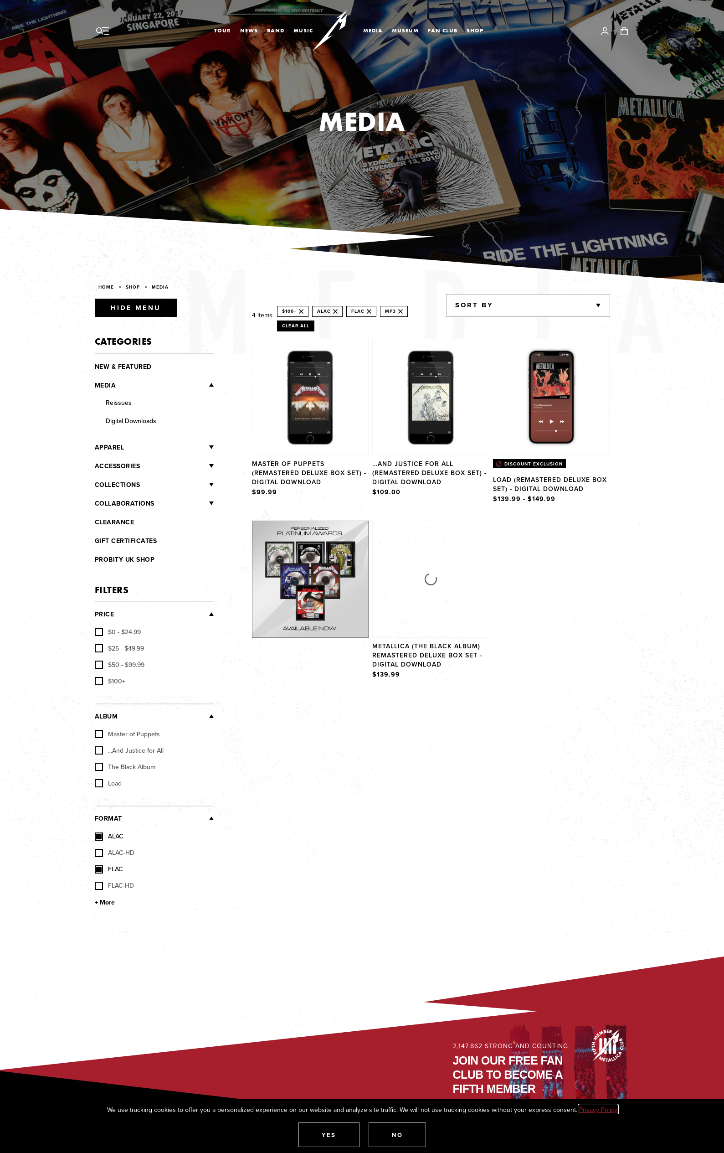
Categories (123, 341)
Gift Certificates (126, 540)
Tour (222, 30)
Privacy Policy (598, 1109)
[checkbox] (118, 631)
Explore (320, 530)
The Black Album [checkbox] (125, 766)
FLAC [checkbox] (109, 869)
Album (106, 716)
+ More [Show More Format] (105, 902)
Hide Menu (136, 308)
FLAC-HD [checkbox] (114, 885)
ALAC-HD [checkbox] (114, 852)
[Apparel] (169, 447)
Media (373, 30)
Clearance (114, 522)
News (249, 30)
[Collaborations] (184, 503)
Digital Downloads (131, 420)
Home (106, 287)
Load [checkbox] (108, 783)
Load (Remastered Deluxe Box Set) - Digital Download (550, 484)
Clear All (295, 325)
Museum (405, 30)
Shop (475, 30)
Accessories (117, 466)
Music (303, 30)
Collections (117, 484)
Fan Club (442, 30)
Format (108, 818)
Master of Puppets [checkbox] (127, 734)
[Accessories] (177, 466)
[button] (328, 1134)
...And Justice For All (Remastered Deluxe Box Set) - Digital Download (429, 472)
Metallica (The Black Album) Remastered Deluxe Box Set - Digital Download (427, 655)
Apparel (109, 447)
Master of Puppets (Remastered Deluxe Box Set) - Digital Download (309, 472)
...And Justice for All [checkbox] (129, 750)
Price (104, 614)
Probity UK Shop (125, 559)
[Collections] (177, 485)
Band (275, 30)
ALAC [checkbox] (109, 836)
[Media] (165, 384)
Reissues (119, 402)
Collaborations (124, 503)
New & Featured (123, 366)
